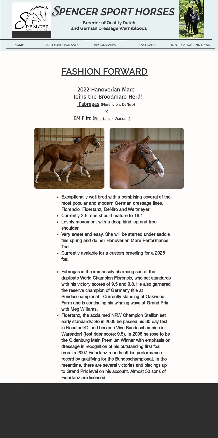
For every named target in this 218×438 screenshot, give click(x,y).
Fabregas (88, 103)
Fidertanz (102, 118)
